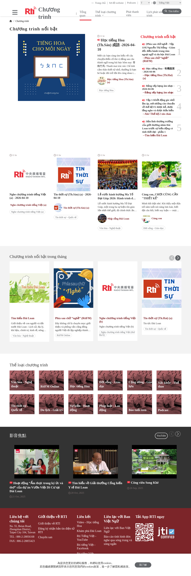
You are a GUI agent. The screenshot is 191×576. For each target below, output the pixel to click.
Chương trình (22, 21)
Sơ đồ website (117, 2)
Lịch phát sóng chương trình (161, 13)
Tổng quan (83, 13)
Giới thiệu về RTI (52, 517)
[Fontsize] (145, 2)
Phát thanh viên (132, 13)
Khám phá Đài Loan (89, 531)
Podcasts (132, 2)
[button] (178, 258)
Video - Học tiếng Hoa (88, 524)
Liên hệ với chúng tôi (19, 519)
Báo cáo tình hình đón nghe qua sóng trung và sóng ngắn (118, 540)
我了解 (143, 564)
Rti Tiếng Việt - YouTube (86, 537)
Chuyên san (45, 537)
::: (92, 2)
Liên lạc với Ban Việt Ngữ (117, 519)
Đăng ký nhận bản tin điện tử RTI (56, 530)
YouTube (161, 435)
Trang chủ (101, 2)
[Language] (168, 2)
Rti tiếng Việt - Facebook (86, 546)
